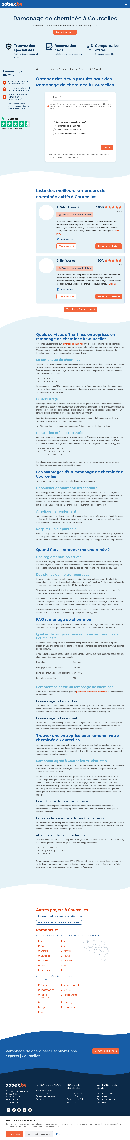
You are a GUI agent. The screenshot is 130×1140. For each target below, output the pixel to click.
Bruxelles (66, 990)
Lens (41, 965)
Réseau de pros (104, 1102)
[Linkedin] (30, 1110)
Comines (66, 951)
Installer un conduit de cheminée (71, 133)
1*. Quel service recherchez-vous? (69, 122)
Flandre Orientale (69, 995)
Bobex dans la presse (45, 1096)
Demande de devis (106, 1051)
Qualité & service (43, 1093)
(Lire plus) (112, 283)
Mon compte (72, 1102)
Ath (41, 941)
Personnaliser (62, 1134)
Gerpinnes (44, 960)
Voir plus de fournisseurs (80, 309)
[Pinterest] (24, 1110)
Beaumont (67, 941)
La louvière (67, 960)
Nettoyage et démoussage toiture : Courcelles (58, 922)
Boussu (65, 946)
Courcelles (44, 956)
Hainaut (87, 69)
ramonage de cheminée (73, 344)
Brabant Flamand (70, 985)
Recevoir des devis (65, 32)
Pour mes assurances (106, 1099)
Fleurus (65, 956)
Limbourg (66, 1002)
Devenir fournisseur (75, 1093)
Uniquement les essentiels (39, 1134)
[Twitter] (14, 1110)
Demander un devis (109, 246)
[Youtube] (19, 1110)
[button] (126, 3)
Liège (41, 1007)
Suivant (106, 147)
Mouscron (44, 970)
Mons (64, 965)
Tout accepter (14, 1134)
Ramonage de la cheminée (68, 126)
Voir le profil (66, 246)
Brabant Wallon (46, 990)
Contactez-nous (43, 1099)
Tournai (65, 970)
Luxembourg (68, 1007)
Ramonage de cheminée (70, 69)
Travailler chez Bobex (76, 1099)
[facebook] (8, 1110)
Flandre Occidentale (43, 996)
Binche (42, 946)
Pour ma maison (48, 69)
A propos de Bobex (44, 1090)
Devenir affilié (72, 1096)
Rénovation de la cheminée (69, 129)
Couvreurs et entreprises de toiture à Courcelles (59, 916)
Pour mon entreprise (106, 1096)
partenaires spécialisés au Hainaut (91, 691)
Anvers (42, 985)
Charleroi (43, 951)
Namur (42, 1012)
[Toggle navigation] (125, 4)
